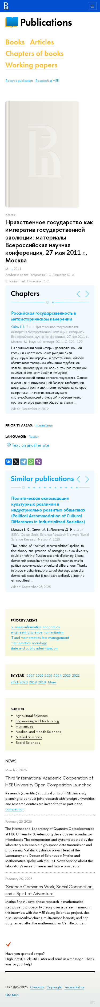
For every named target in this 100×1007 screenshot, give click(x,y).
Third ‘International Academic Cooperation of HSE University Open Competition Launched (49, 781)
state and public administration (34, 648)
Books (15, 42)
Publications (46, 22)
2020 (24, 682)
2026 (39, 675)
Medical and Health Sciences (38, 731)
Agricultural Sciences (31, 715)
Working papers (31, 65)
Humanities (24, 726)
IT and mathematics (26, 637)
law (44, 637)
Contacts (37, 987)
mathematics (20, 642)
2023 (67, 675)
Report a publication (19, 81)
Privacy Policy (74, 987)
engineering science (26, 632)
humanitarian (53, 632)
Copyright (54, 987)
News (11, 761)
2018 (42, 682)
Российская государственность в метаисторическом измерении (43, 316)
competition (14, 809)
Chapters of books (34, 53)
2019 (33, 682)
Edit (92, 1002)
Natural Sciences (29, 736)
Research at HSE (47, 81)
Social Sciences (28, 742)
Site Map (12, 995)
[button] (47, 302)
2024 (58, 675)
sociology (39, 642)
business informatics (26, 626)
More (52, 682)
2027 (30, 675)
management (58, 637)
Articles (42, 42)
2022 (76, 675)
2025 (48, 675)
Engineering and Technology (37, 720)
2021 (14, 682)
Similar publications (42, 478)
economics (50, 626)
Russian (34, 437)
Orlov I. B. (18, 327)
